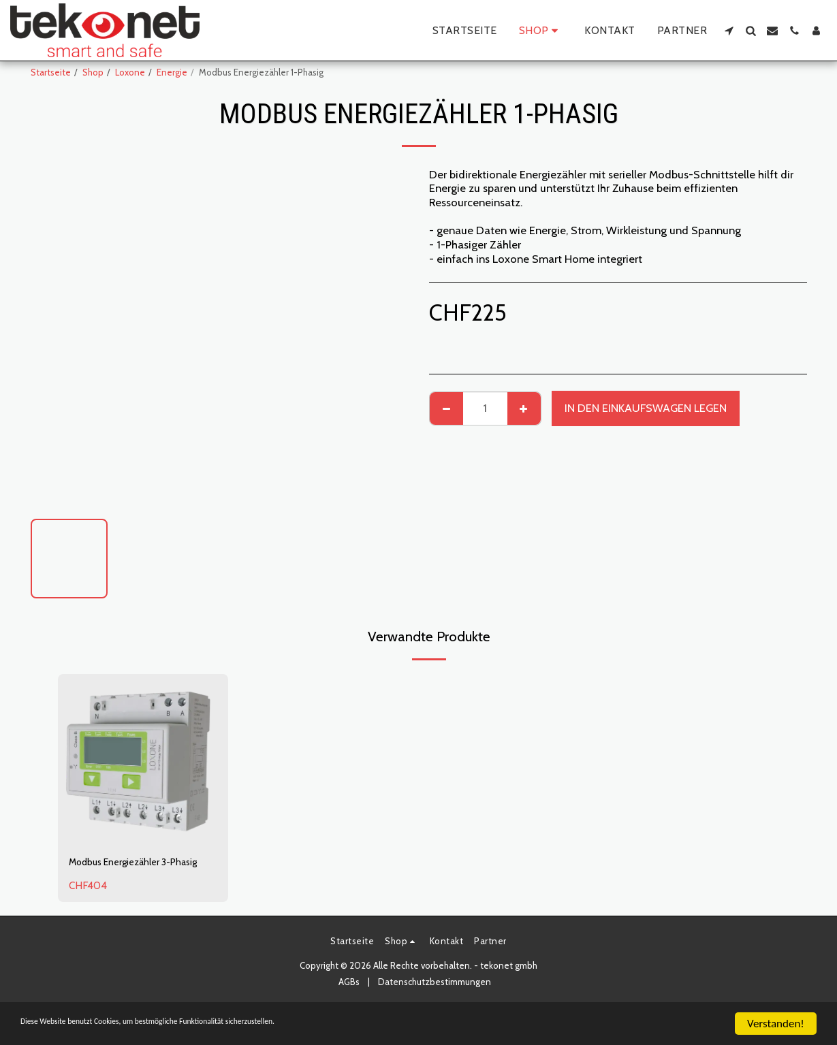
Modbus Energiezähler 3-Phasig (130, 871)
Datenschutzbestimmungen (434, 1000)
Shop (93, 72)
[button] (728, 30)
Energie (172, 72)
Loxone (130, 72)
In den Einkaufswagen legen (646, 408)
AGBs (349, 1000)
